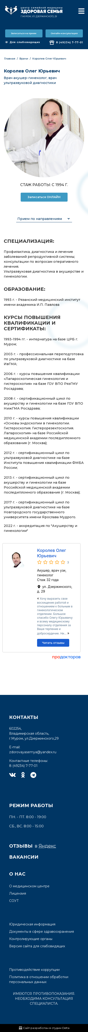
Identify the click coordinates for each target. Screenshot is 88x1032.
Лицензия (17, 893)
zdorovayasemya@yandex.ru (32, 752)
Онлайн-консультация (64, 33)
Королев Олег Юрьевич (49, 58)
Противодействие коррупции (34, 970)
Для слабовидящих (22, 42)
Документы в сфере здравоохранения (41, 931)
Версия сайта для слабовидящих (37, 946)
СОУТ (14, 901)
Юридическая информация (32, 924)
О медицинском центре (29, 886)
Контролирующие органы (30, 939)
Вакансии (23, 857)
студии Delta (60, 1028)
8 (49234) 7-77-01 (66, 42)
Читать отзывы (53, 643)
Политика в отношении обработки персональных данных (38, 979)
